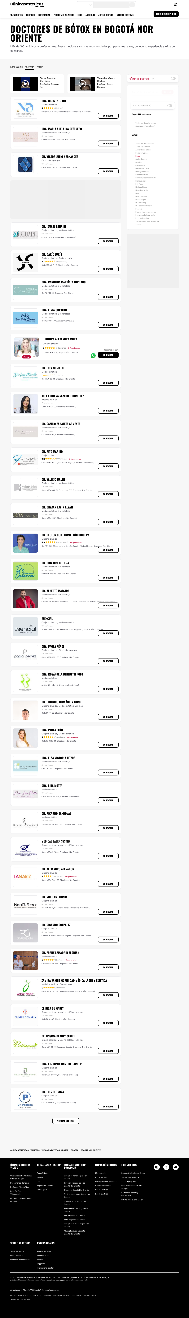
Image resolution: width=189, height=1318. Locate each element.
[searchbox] (147, 92)
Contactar (108, 115)
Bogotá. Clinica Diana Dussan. (133, 1173)
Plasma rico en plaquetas (145, 212)
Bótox (137, 156)
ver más (79, 706)
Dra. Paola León (52, 730)
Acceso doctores (44, 1251)
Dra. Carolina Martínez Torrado (63, 282)
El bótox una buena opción (132, 1200)
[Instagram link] (157, 1167)
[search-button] (132, 4)
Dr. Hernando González (19, 1183)
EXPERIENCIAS (44, 14)
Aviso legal (76, 1296)
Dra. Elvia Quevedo (54, 310)
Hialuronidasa (141, 187)
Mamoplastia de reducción (106, 1181)
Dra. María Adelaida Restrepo (61, 128)
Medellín (40, 1177)
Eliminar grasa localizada (145, 178)
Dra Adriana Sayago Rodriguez (63, 396)
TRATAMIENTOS (16, 14)
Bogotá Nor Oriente (45, 1185)
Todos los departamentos (145, 123)
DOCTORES (30, 14)
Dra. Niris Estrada (53, 101)
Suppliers (41, 1264)
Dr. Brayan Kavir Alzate (57, 507)
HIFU (137, 193)
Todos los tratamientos (144, 143)
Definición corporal (103, 1185)
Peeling (138, 209)
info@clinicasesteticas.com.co (46, 1290)
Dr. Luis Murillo (52, 368)
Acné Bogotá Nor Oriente (74, 1219)
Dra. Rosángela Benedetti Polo (62, 674)
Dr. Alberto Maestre (55, 590)
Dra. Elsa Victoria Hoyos (58, 757)
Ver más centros (65, 1120)
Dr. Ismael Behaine (53, 226)
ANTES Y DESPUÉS (105, 14)
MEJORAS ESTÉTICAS (125, 14)
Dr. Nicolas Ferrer (54, 897)
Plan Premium (42, 1255)
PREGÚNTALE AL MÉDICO (64, 14)
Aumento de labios (143, 150)
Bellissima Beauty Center (58, 1036)
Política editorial (91, 1296)
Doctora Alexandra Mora (60, 339)
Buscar (167, 92)
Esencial (47, 618)
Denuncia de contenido (20, 1259)
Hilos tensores (141, 196)
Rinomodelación (142, 218)
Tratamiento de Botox (130, 1177)
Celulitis (138, 162)
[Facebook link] (166, 1167)
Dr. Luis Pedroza (52, 1092)
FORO (80, 14)
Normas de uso (36, 1296)
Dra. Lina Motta (51, 785)
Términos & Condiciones (20, 1299)
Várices (138, 224)
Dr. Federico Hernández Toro (61, 702)
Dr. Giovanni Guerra (55, 563)
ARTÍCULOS (90, 14)
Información (16, 67)
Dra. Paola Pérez (52, 646)
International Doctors (45, 1268)
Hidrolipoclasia (141, 190)
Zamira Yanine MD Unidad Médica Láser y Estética (74, 980)
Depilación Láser (142, 168)
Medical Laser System (55, 841)
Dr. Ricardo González (56, 924)
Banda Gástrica (101, 1190)
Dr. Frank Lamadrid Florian (60, 952)
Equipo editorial (16, 1255)
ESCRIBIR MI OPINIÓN (166, 13)
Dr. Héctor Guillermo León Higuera (65, 535)
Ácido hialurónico (142, 147)
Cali (38, 1181)
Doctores (29, 67)
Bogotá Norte (42, 1173)
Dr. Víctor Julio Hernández (59, 156)
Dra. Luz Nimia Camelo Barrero (62, 1064)
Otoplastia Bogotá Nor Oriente (76, 1190)
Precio (40, 67)
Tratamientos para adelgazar (147, 221)
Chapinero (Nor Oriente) (145, 126)
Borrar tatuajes (141, 153)
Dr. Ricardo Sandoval (56, 813)
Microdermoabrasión (143, 206)
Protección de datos (18, 1296)
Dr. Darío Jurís (51, 254)
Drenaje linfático (142, 171)
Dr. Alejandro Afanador (57, 869)
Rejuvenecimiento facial (145, 215)
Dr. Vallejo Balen (53, 479)
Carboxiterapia (141, 159)
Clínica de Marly (52, 1008)
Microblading (140, 203)
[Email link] (176, 1167)
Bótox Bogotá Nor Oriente (74, 1215)
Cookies (47, 1296)
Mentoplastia (100, 1173)
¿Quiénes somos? (17, 1251)
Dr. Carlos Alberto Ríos (19, 1187)
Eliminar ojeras (141, 181)
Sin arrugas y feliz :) (129, 1181)
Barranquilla (42, 1190)
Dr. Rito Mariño (52, 451)
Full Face (139, 184)
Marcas (40, 1259)
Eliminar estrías (141, 175)
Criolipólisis (140, 165)
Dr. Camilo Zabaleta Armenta (60, 423)
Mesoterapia (140, 199)
